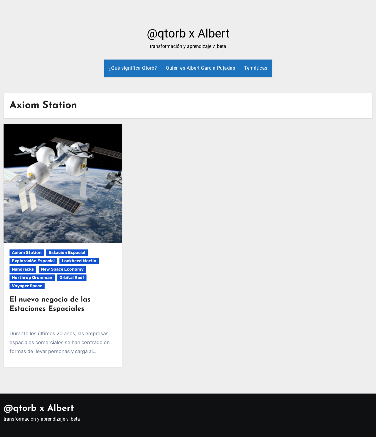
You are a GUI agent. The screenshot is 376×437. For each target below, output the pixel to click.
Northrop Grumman (32, 277)
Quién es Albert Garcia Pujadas (200, 68)
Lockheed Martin (79, 260)
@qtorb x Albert (188, 33)
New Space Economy (62, 269)
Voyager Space (27, 285)
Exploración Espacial (33, 260)
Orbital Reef (71, 277)
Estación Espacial (67, 252)
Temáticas (256, 68)
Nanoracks (23, 269)
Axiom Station (27, 252)
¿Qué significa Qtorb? (133, 68)
